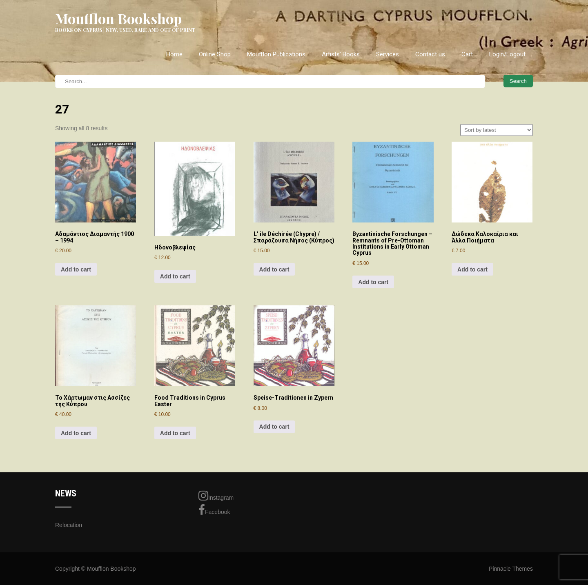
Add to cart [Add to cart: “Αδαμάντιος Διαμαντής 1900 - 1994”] (76, 269)
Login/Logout (507, 54)
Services (387, 54)
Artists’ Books (341, 54)
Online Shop (215, 54)
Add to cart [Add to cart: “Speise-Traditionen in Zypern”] (274, 426)
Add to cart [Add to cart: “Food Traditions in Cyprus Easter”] (175, 433)
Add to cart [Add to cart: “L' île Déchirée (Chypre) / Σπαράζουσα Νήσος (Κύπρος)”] (274, 269)
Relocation (68, 525)
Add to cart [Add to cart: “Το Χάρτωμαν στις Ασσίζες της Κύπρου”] (76, 433)
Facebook (214, 510)
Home (174, 54)
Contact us (430, 54)
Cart (467, 54)
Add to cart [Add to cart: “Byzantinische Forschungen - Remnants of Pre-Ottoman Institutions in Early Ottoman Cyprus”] (373, 282)
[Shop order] (496, 130)
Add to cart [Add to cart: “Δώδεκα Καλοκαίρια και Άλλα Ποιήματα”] (472, 269)
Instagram (216, 495)
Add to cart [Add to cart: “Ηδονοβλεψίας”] (175, 276)
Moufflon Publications (276, 54)
